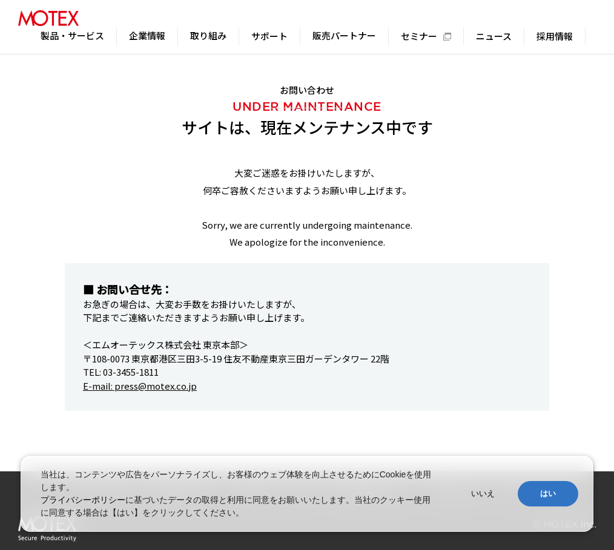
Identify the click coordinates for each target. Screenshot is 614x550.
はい (548, 493)
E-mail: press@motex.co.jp (140, 385)
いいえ (483, 493)
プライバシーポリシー (83, 500)
